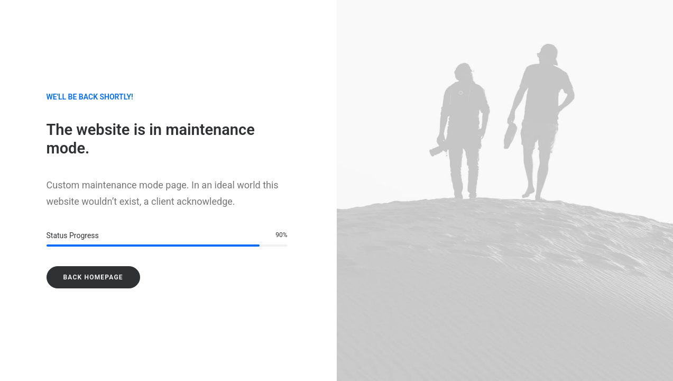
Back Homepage (93, 277)
